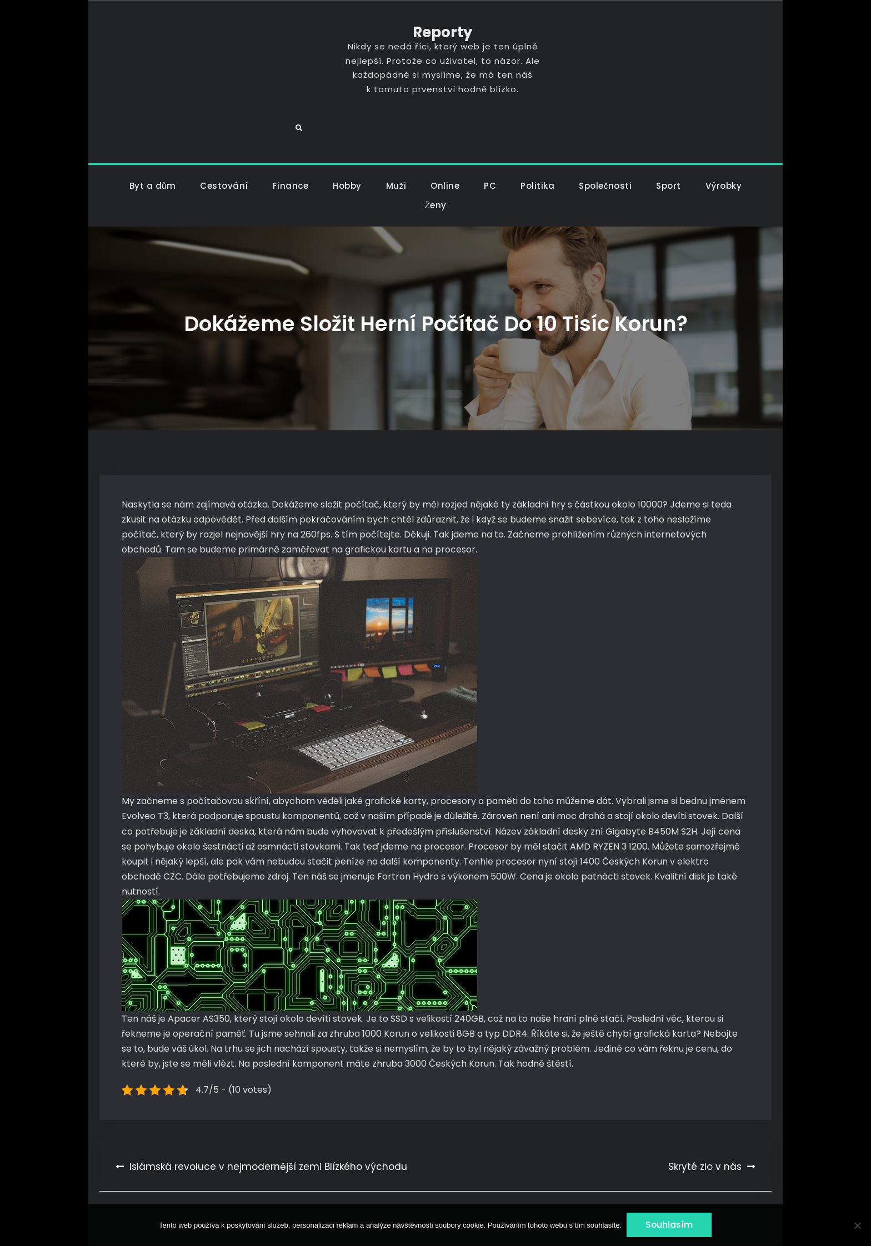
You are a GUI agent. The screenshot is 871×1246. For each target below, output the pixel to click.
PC (490, 144)
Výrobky (723, 144)
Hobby (347, 144)
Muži (396, 144)
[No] (857, 1225)
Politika (537, 144)
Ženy (435, 164)
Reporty (435, 33)
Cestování (224, 144)
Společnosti (605, 144)
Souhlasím (670, 1225)
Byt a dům (152, 144)
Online (445, 144)
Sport (668, 144)
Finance (291, 144)
